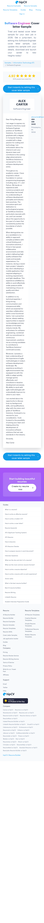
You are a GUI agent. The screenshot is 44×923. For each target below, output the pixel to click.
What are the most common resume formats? (20, 565)
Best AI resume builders (13, 588)
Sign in (22, 14)
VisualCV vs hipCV (33, 724)
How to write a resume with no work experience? (21, 574)
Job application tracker (10, 638)
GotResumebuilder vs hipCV (25, 733)
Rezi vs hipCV (20, 739)
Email (5, 684)
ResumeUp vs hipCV (9, 742)
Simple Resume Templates (30, 625)
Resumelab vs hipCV (10, 736)
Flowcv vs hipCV (23, 736)
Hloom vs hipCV (23, 742)
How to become (10, 542)
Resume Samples (30, 6)
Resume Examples (14, 6)
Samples (8, 63)
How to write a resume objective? (16, 569)
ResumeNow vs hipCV (10, 718)
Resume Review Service (11, 655)
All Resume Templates (32, 615)
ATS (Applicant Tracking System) (16, 532)
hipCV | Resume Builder (12, 755)
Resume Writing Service (11, 659)
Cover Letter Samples (10, 635)
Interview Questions (11, 555)
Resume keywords (11, 528)
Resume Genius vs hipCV (28, 715)
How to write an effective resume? (16, 514)
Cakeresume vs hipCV (10, 727)
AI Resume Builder (9, 615)
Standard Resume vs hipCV (28, 747)
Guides (23, 10)
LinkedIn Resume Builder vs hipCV (14, 724)
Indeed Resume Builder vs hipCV (14, 721)
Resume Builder (8, 618)
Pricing (38, 10)
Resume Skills (7, 632)
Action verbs (9, 578)
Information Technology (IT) (23, 63)
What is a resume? (11, 509)
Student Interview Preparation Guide (17, 601)
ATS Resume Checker (12, 546)
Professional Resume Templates (32, 630)
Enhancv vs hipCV (23, 730)
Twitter (5, 687)
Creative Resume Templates (30, 619)
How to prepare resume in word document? (19, 551)
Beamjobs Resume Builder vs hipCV (15, 750)
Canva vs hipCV (8, 710)
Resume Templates (10, 10)
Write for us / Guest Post (9, 670)
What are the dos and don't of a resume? (18, 560)
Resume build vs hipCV (10, 715)
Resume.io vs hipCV (21, 710)
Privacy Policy (7, 666)
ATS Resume (9, 537)
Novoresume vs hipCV (10, 713)
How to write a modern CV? (14, 519)
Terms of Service (8, 662)
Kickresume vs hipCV (26, 727)
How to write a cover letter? (14, 523)
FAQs (4, 691)
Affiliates (6, 675)
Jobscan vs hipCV (9, 733)
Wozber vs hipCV (8, 739)
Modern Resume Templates (30, 636)
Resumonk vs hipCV (9, 730)
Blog (30, 10)
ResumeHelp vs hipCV (24, 745)
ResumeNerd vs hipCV (10, 747)
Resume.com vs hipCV (26, 713)
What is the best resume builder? (16, 583)
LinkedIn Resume (10, 597)
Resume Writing (10, 592)
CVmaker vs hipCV (9, 745)
